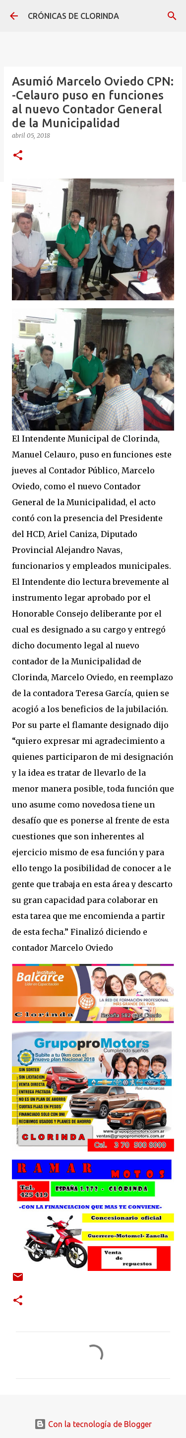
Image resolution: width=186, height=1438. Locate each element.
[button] (18, 156)
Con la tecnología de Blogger (93, 1424)
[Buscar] (172, 16)
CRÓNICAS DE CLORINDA (73, 15)
